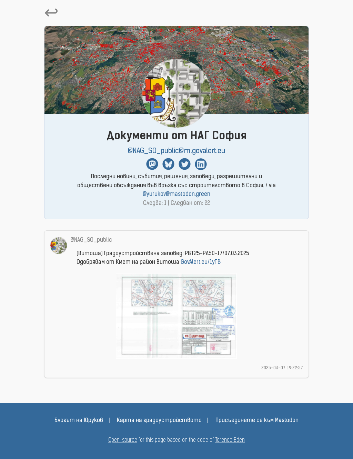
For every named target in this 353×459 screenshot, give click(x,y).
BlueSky (168, 164)
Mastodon (152, 164)
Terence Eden (230, 440)
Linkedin (201, 164)
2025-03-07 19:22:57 (282, 368)
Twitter (185, 164)
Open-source (122, 440)
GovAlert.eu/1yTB (201, 262)
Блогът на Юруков (78, 420)
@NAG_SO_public (91, 240)
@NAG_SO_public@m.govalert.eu (176, 151)
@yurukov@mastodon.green (176, 194)
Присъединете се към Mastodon (257, 420)
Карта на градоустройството (159, 420)
